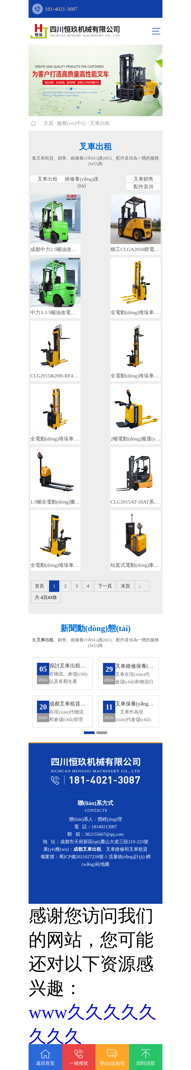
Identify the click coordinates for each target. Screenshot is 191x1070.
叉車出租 (100, 123)
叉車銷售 (129, 182)
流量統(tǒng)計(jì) (127, 878)
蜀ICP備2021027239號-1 (83, 878)
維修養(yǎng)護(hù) (62, 196)
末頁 (125, 604)
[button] (89, 754)
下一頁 (105, 604)
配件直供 (129, 196)
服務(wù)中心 (71, 123)
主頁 (48, 123)
